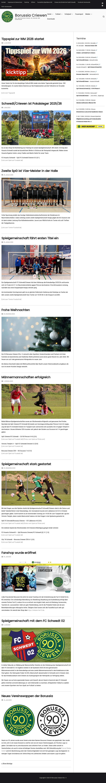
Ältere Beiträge (7, 764)
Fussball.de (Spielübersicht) (44, 2)
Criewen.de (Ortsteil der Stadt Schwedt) (65, 2)
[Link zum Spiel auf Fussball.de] (12, 160)
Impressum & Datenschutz (15, 2)
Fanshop (26, 2)
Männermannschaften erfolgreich (25, 377)
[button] (52, 14)
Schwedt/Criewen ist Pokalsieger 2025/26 (31, 103)
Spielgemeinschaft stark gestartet (26, 464)
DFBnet (33, 2)
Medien (88, 14)
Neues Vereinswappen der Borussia (27, 696)
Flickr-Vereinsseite (6, 6)
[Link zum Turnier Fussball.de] (11, 227)
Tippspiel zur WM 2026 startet (22, 39)
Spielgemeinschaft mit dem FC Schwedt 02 (33, 621)
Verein (50, 14)
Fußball (58, 14)
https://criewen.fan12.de (36, 610)
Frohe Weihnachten (15, 310)
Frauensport (79, 14)
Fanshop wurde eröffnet (18, 553)
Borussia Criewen (31, 15)
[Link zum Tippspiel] (8, 93)
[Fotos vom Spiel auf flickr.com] (34, 439)
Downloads (51, 19)
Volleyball (69, 14)
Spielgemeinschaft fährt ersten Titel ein (29, 238)
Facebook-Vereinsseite (84, 2)
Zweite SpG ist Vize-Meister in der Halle (29, 171)
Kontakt (3, 2)
